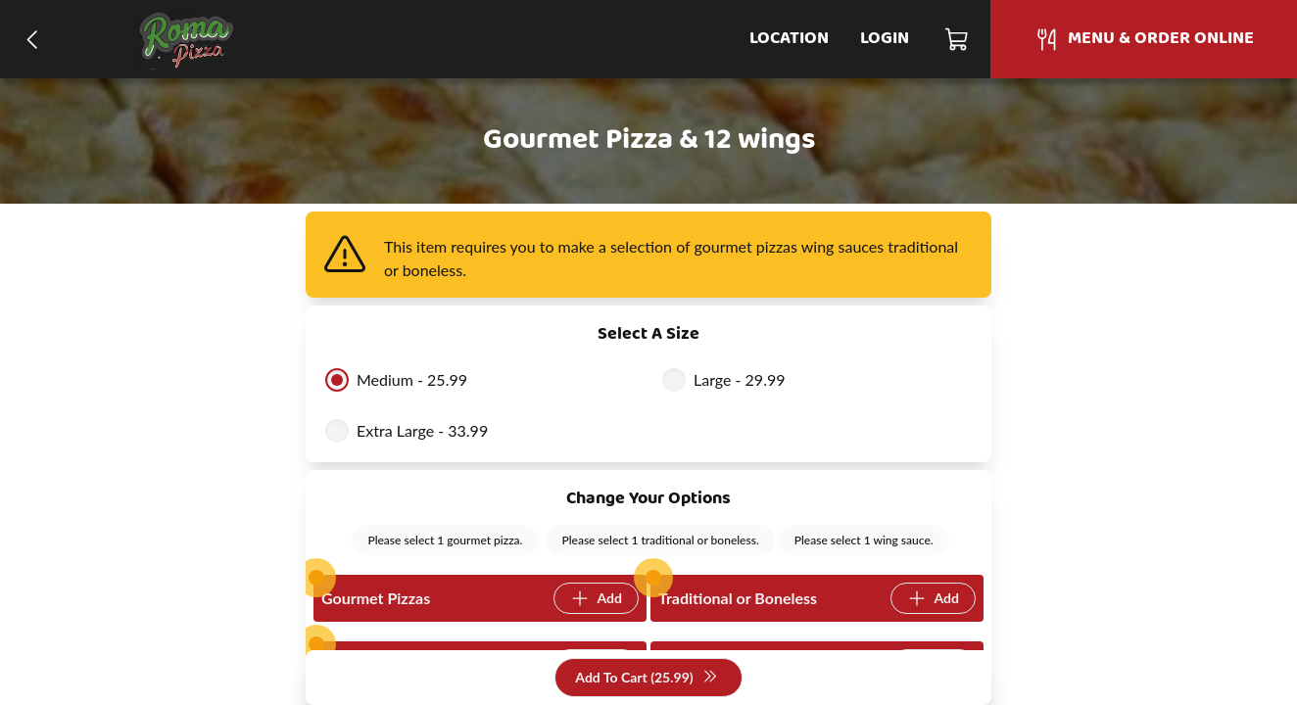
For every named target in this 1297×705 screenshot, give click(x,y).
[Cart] (957, 39)
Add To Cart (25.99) (646, 678)
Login (884, 38)
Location (789, 38)
